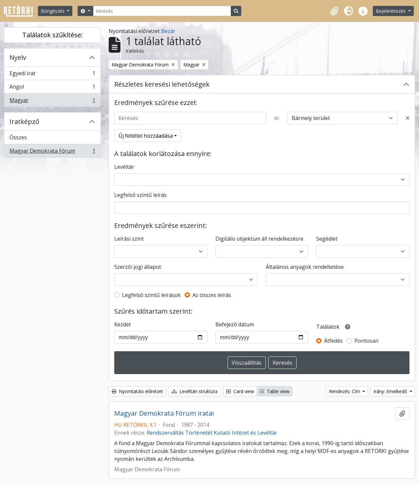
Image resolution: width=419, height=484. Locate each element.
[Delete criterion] (408, 118)
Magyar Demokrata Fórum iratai (164, 413)
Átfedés (333, 340)
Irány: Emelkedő (390, 391)
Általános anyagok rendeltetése (305, 266)
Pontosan (366, 340)
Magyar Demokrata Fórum (52, 152)
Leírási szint (129, 238)
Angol (52, 88)
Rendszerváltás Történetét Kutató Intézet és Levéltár (212, 432)
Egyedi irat (52, 74)
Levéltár (124, 166)
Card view (240, 391)
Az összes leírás (211, 295)
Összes (18, 137)
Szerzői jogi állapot (137, 266)
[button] (334, 11)
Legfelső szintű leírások (151, 295)
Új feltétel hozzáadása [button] (145, 135)
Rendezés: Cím (345, 391)
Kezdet (122, 324)
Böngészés (53, 11)
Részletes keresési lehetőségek (162, 84)
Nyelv (17, 57)
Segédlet (326, 238)
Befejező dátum (234, 324)
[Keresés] (162, 11)
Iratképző (24, 121)
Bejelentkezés (391, 11)
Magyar (52, 101)
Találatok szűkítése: (52, 34)
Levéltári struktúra (195, 391)
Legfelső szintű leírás (140, 195)
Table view (274, 391)
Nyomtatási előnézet (137, 391)
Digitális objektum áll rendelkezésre (259, 238)
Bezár (168, 31)
